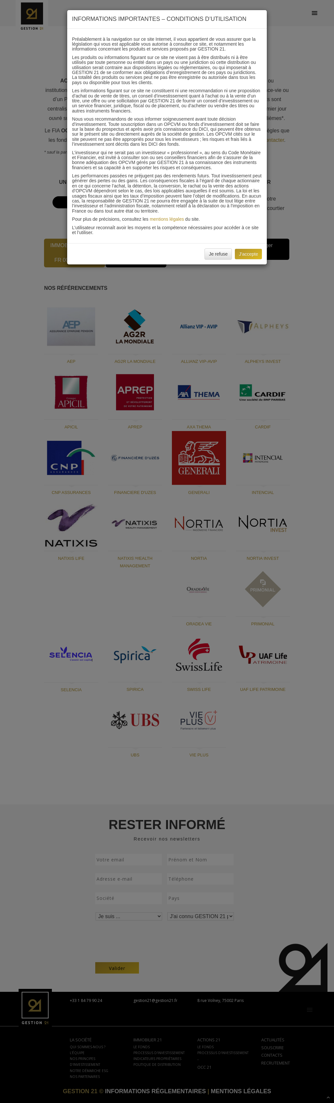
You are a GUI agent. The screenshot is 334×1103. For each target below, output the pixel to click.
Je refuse (218, 254)
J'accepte (248, 254)
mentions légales (167, 219)
